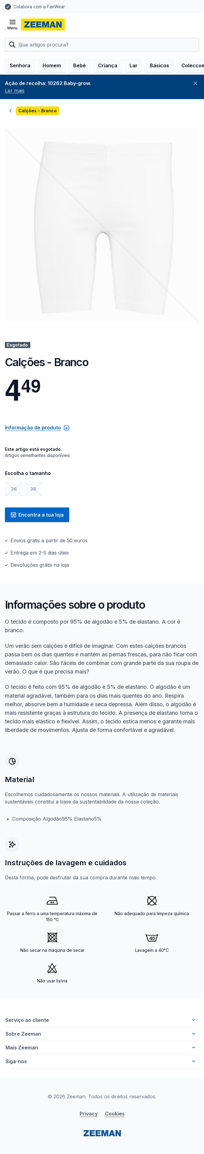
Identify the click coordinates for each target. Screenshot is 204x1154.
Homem (52, 65)
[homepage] (43, 24)
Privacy (89, 1114)
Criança (107, 65)
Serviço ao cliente (101, 1020)
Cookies (115, 1114)
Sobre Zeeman (101, 1034)
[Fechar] (195, 83)
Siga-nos (101, 1061)
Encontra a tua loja (37, 515)
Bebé (79, 65)
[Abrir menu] (12, 24)
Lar (134, 65)
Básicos (159, 65)
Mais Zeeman (101, 1048)
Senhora (20, 65)
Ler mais (15, 90)
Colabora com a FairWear (39, 6)
